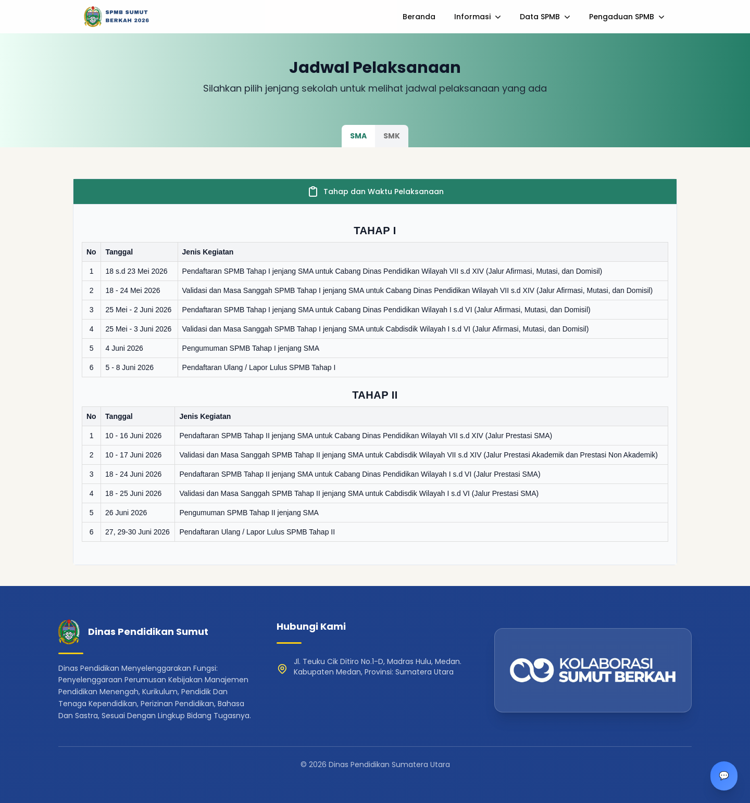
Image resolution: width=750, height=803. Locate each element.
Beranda (419, 16)
